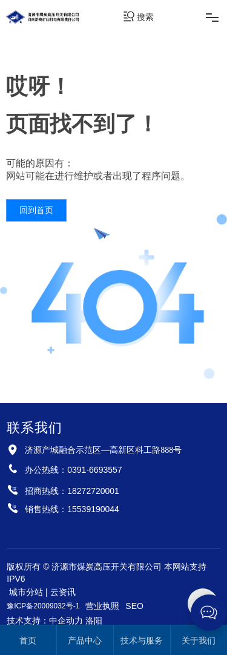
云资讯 (63, 592)
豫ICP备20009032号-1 (43, 606)
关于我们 (198, 640)
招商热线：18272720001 (72, 491)
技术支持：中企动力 (45, 620)
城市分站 (26, 592)
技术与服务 (141, 640)
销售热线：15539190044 (72, 509)
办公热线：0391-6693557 (73, 470)
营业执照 (102, 606)
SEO (134, 606)
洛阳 (93, 620)
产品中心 (85, 640)
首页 (27, 640)
